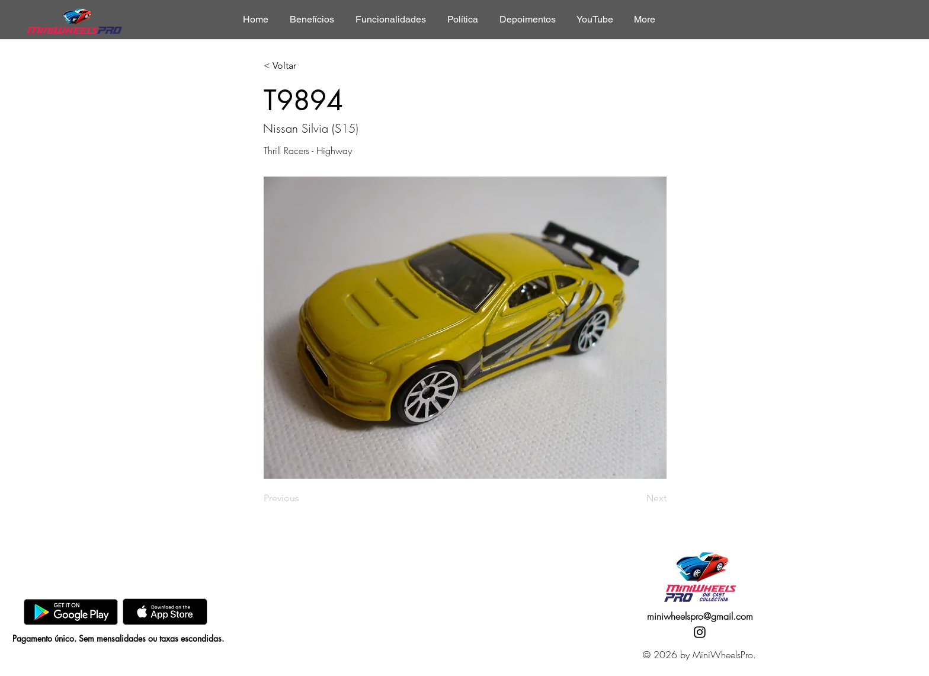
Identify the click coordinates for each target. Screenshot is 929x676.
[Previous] (303, 498)
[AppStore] (165, 611)
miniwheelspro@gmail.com (700, 616)
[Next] (637, 498)
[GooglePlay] (71, 611)
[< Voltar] (303, 66)
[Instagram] (699, 632)
